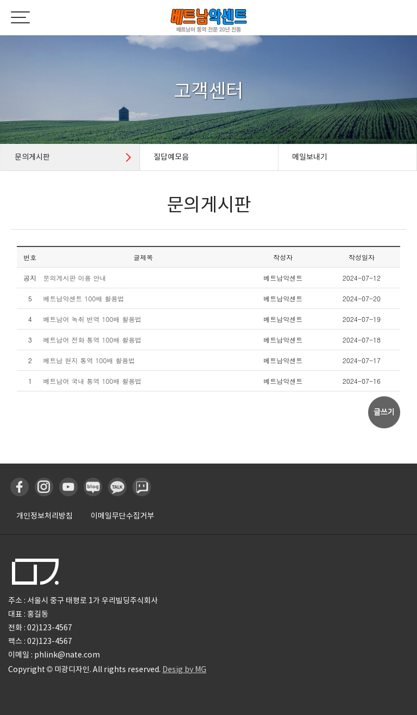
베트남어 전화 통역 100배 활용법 (92, 339)
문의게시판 (32, 157)
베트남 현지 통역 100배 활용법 (89, 360)
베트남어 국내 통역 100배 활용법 (92, 380)
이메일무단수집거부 (122, 516)
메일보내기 (309, 157)
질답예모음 (171, 157)
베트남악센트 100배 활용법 (83, 298)
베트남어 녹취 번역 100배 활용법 (92, 319)
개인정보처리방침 (44, 516)
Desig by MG (184, 669)
